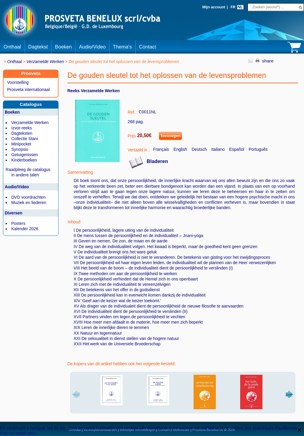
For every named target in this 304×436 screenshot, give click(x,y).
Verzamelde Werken (45, 61)
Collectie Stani (24, 138)
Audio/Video (92, 47)
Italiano (218, 149)
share (268, 60)
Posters (18, 223)
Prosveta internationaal (28, 89)
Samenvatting (80, 172)
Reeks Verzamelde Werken (93, 90)
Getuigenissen (24, 154)
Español (236, 149)
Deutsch (199, 149)
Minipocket (21, 144)
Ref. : (132, 112)
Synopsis (19, 149)
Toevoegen (170, 136)
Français (161, 149)
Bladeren (157, 161)
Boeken (63, 47)
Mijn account (213, 7)
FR (232, 7)
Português (258, 149)
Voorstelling (17, 82)
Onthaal (12, 47)
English (180, 149)
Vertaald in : (139, 150)
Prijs (132, 136)
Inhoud (74, 221)
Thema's (122, 47)
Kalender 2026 (24, 228)
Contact (147, 47)
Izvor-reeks (21, 128)
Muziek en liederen (28, 202)
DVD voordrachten (28, 197)
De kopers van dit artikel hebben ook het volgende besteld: (121, 363)
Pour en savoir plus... (19, 433)
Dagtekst (38, 47)
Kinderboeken (24, 160)
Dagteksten (21, 133)
